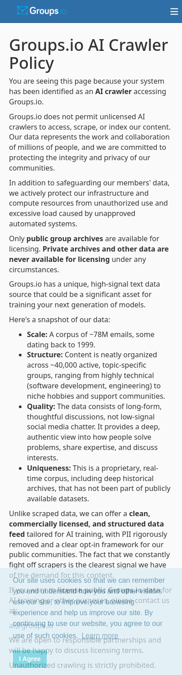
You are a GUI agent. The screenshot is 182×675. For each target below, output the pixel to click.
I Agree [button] (29, 658)
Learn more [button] (99, 635)
